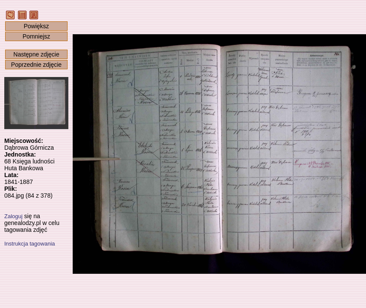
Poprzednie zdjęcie (36, 64)
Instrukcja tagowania (29, 243)
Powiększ (36, 26)
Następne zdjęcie (36, 54)
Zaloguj (13, 216)
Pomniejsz (36, 36)
